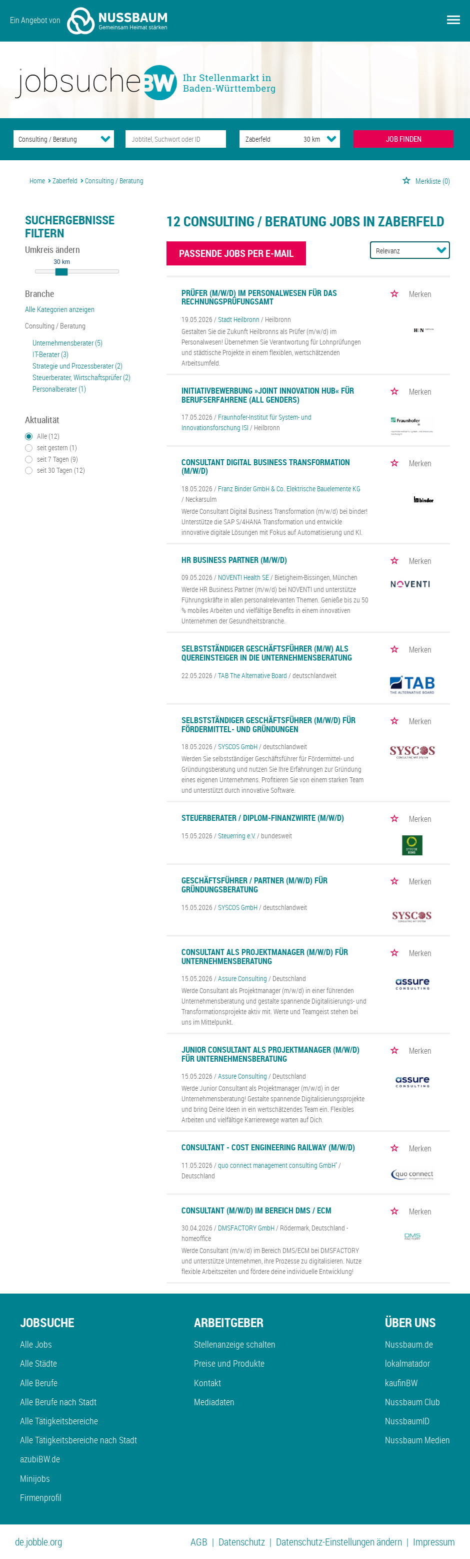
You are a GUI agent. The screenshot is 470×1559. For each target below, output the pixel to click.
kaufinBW (401, 1383)
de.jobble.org (38, 1541)
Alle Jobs (36, 1344)
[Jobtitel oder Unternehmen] (176, 139)
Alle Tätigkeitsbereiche (59, 1421)
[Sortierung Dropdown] (441, 249)
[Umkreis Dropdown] (331, 139)
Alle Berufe (39, 1383)
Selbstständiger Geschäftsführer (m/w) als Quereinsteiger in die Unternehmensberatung (267, 653)
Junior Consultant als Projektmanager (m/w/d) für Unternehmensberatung (271, 1054)
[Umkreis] (302, 139)
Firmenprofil (41, 1497)
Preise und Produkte (229, 1363)
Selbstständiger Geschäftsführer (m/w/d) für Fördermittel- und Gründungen (269, 725)
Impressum (434, 1541)
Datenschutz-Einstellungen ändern (339, 1541)
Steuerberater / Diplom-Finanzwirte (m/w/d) (263, 817)
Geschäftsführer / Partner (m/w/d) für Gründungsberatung (255, 885)
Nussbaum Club (412, 1402)
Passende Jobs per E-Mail (236, 253)
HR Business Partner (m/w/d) (234, 559)
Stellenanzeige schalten (235, 1344)
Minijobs (35, 1478)
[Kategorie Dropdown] (105, 138)
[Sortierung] (400, 250)
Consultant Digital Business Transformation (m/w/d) (266, 467)
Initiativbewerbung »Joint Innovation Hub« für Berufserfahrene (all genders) (268, 395)
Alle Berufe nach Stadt (58, 1402)
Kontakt (207, 1383)
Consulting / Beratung (55, 326)
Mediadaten (214, 1402)
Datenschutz (241, 1541)
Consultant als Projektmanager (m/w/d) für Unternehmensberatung (265, 957)
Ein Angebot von (88, 21)
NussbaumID (407, 1421)
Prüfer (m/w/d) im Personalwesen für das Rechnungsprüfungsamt (259, 297)
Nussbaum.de (409, 1344)
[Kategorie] (54, 139)
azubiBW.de (40, 1459)
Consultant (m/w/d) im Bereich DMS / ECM (257, 1210)
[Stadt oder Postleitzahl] (262, 139)
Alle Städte (38, 1363)
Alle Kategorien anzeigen (59, 309)
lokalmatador (407, 1363)
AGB (199, 1541)
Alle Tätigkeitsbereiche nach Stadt (78, 1440)
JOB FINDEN (404, 139)
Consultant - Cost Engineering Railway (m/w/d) (268, 1147)
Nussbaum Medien (417, 1440)
